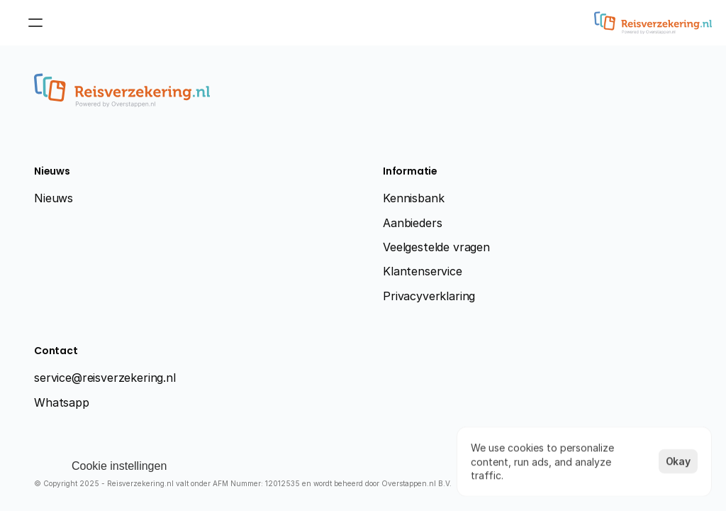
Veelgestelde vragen (436, 247)
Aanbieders (412, 223)
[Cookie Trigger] (119, 466)
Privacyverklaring (429, 296)
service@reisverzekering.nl (105, 377)
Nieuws (53, 198)
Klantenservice (422, 271)
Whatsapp (61, 402)
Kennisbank (413, 198)
